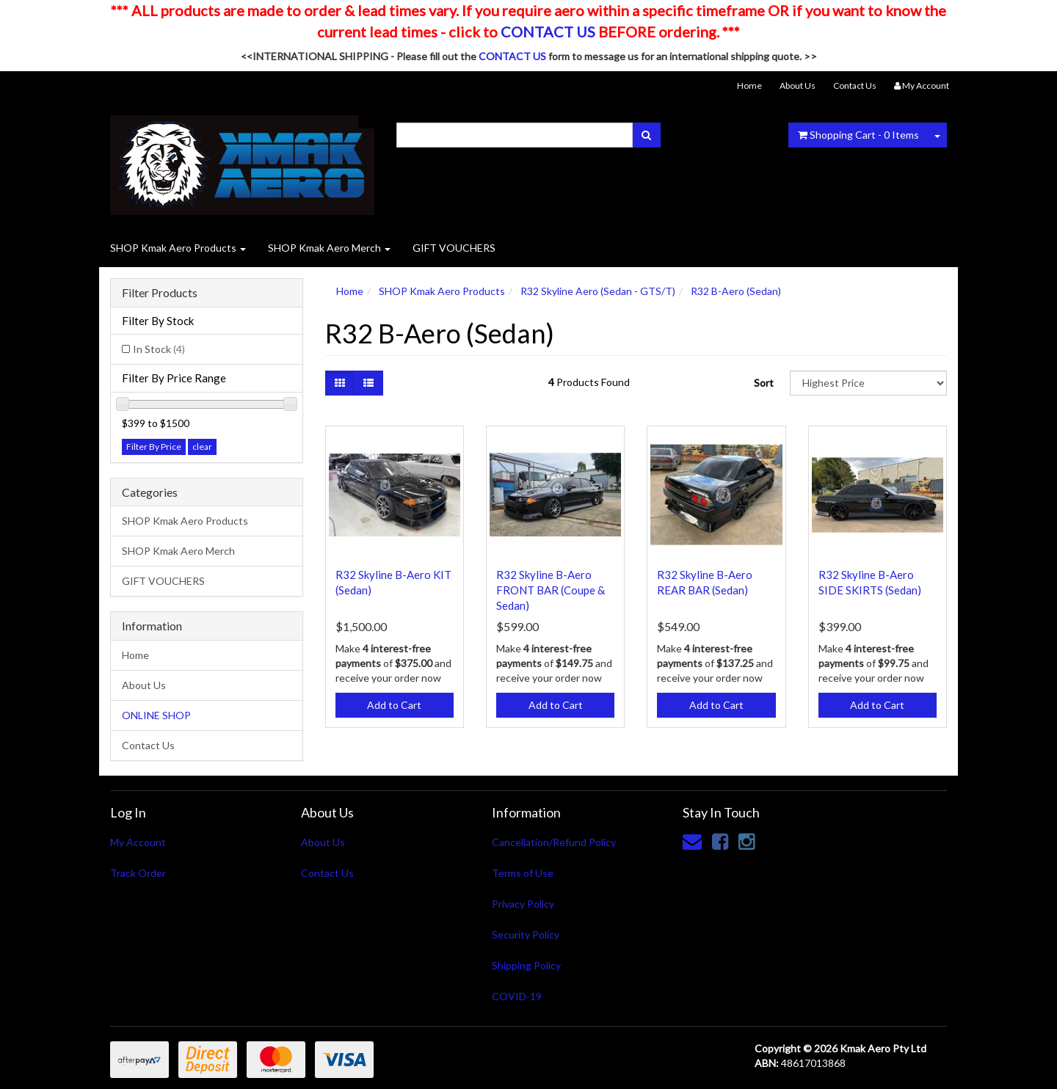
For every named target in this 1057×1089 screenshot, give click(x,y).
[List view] (368, 383)
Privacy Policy (523, 903)
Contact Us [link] (148, 745)
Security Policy (525, 934)
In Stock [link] (159, 349)
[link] (720, 841)
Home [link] (135, 655)
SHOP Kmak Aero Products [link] (185, 520)
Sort (764, 382)
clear (202, 446)
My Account (138, 842)
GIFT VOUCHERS (454, 247)
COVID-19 (517, 996)
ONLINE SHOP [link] (156, 715)
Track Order (138, 873)
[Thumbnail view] (340, 383)
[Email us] (692, 841)
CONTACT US (548, 31)
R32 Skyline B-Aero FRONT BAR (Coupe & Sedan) (550, 590)
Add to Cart (394, 705)
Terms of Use (522, 873)
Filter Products (159, 292)
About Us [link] (144, 685)
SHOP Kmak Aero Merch (329, 247)
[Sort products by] (868, 383)
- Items (858, 134)
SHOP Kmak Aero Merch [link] (178, 550)
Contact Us (854, 85)
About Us (798, 85)
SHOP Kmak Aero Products (178, 247)
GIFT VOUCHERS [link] (163, 581)
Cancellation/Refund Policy (554, 842)
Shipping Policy (526, 965)
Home (749, 85)
